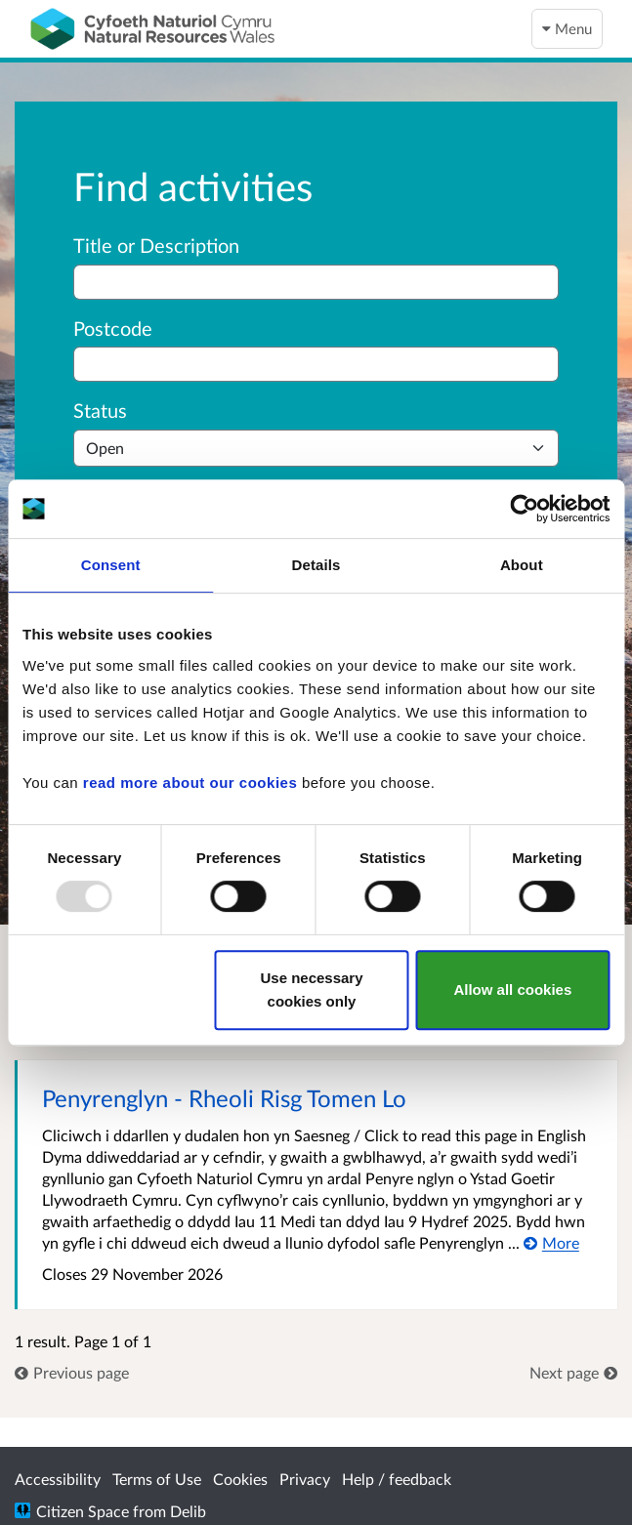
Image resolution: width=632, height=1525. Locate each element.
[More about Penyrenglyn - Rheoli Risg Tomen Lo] (551, 1242)
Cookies (240, 1478)
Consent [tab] (111, 564)
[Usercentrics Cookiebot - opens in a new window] (524, 508)
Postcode (112, 328)
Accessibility (58, 1478)
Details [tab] (316, 564)
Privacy (304, 1478)
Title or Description (156, 245)
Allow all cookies (512, 989)
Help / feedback (396, 1478)
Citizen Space (82, 1511)
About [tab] (521, 564)
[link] (72, 1372)
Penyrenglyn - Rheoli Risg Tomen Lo (224, 1098)
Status (100, 410)
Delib (188, 1511)
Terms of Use (156, 1478)
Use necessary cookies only (311, 989)
